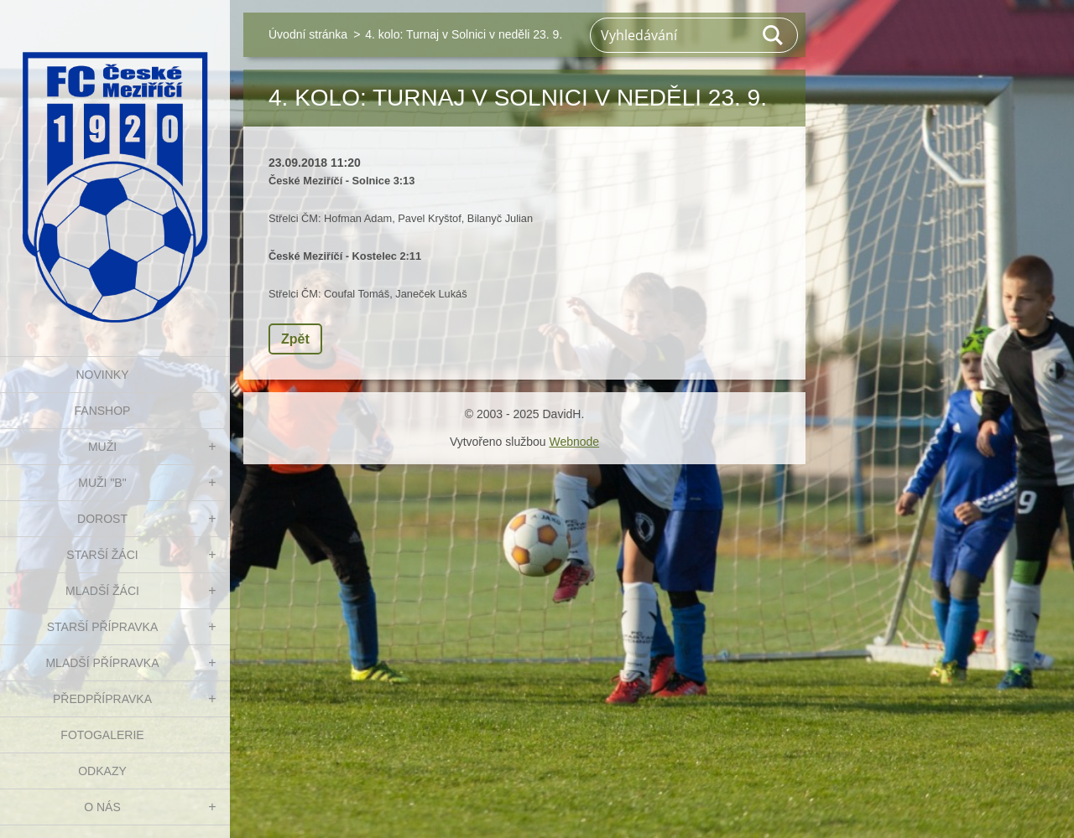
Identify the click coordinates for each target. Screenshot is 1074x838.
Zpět (295, 339)
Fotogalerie (101, 735)
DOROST (102, 518)
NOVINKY (102, 374)
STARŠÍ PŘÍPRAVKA (103, 627)
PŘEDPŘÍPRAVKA (102, 699)
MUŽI (102, 446)
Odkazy (102, 771)
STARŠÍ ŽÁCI (102, 554)
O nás (102, 807)
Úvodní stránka (307, 34)
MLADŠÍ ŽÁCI (102, 590)
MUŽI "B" (102, 482)
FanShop (103, 410)
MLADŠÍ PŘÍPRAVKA (102, 663)
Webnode (574, 441)
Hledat (774, 35)
